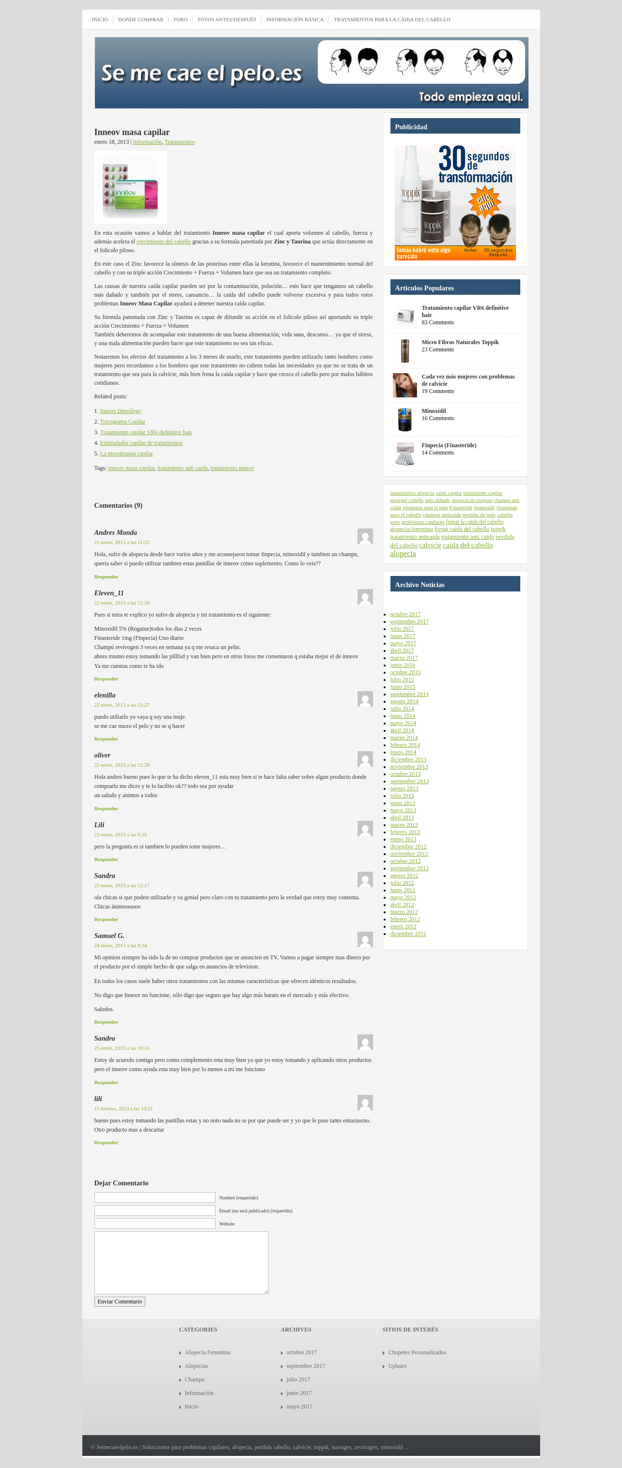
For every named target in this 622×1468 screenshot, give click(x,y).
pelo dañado (437, 500)
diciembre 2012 (408, 846)
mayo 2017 (403, 643)
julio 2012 (402, 882)
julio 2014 (402, 708)
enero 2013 (403, 839)
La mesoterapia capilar (126, 453)
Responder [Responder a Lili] (106, 859)
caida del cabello (468, 545)
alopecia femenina (411, 529)
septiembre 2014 (409, 694)
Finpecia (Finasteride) (449, 445)
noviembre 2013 (409, 766)
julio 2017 (402, 628)
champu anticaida (442, 514)
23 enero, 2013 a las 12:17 (122, 885)
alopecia (403, 553)
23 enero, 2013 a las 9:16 (120, 834)
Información (147, 141)
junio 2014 (403, 715)
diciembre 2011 (408, 933)
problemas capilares (423, 522)
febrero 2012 (405, 919)
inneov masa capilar (131, 468)
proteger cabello (407, 500)
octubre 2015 (405, 672)
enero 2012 (403, 926)
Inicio (192, 1406)
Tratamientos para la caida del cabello (392, 19)
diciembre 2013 (408, 759)
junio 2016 (403, 665)
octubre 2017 (405, 614)
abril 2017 (402, 650)
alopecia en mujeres (472, 500)
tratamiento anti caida (182, 468)
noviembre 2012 (409, 853)
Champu (195, 1379)
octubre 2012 (405, 861)
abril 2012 (402, 904)
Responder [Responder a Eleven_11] (106, 678)
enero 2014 (403, 752)
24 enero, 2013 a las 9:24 (120, 945)
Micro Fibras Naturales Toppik (460, 342)
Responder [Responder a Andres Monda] (106, 576)
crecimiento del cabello (164, 241)
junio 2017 (403, 636)
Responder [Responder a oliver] (106, 808)
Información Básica (295, 19)
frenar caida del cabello (462, 529)
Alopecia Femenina (208, 1352)
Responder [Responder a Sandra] (106, 919)
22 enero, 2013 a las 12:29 (122, 765)
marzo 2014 (404, 737)
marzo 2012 (404, 911)
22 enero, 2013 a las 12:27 (122, 705)
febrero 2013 (405, 832)
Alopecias (196, 1365)
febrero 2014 (405, 745)
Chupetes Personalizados (418, 1352)
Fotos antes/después (227, 19)
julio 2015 (402, 679)
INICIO (100, 19)
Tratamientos (180, 141)
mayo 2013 (403, 810)
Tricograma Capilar (123, 421)
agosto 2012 (404, 875)
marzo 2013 (404, 824)
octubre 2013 (405, 774)
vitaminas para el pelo (425, 507)
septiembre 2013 (409, 781)
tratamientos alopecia (412, 493)
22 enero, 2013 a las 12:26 (122, 602)
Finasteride (461, 507)
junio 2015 (403, 686)
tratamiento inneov (232, 468)
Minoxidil (434, 411)
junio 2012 (403, 890)
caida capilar (448, 493)
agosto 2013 (404, 788)
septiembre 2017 (409, 621)
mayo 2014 (403, 723)
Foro (180, 19)
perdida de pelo (479, 514)
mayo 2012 (403, 897)
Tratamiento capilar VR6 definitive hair (146, 432)
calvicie (430, 545)
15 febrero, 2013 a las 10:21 (123, 1108)
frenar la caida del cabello (475, 522)
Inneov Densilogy (121, 411)
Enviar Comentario (120, 1301)
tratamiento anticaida (415, 536)
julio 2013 (402, 795)
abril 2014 (402, 730)
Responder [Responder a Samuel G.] (106, 1022)
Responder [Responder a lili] (106, 1142)
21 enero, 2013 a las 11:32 (122, 542)
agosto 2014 (404, 701)
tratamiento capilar (482, 493)
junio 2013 (403, 803)
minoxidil (484, 507)
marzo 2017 (404, 657)
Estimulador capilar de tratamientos (141, 442)
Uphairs (398, 1365)
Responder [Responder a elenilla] (106, 739)
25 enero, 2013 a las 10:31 (122, 1048)
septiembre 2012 (409, 868)
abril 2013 (402, 817)
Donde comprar (140, 19)
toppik (498, 529)
